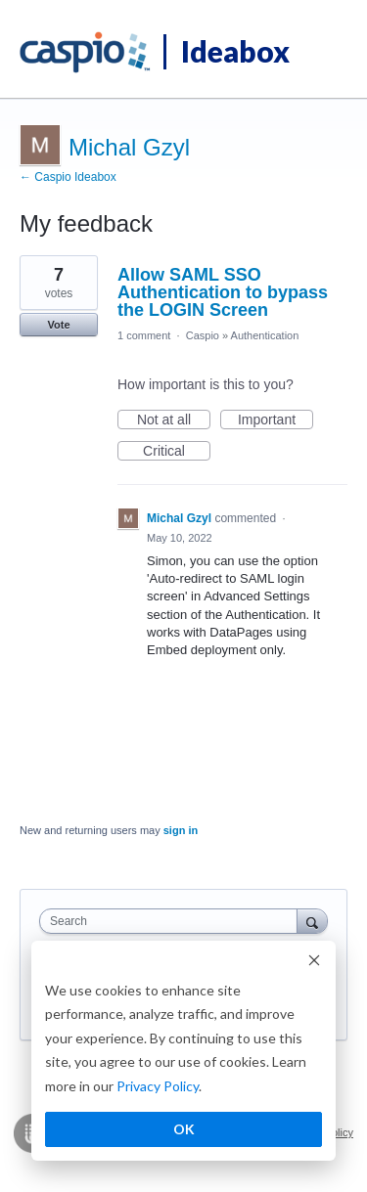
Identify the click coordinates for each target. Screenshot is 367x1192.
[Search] (312, 920)
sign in (180, 830)
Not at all (173, 420)
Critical (176, 452)
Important (275, 420)
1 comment (143, 335)
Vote (58, 325)
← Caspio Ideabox (68, 177)
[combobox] (173, 921)
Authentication (265, 335)
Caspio (202, 335)
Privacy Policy (157, 1086)
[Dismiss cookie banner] (314, 962)
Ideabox (235, 50)
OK (184, 1129)
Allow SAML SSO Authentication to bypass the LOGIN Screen (222, 292)
